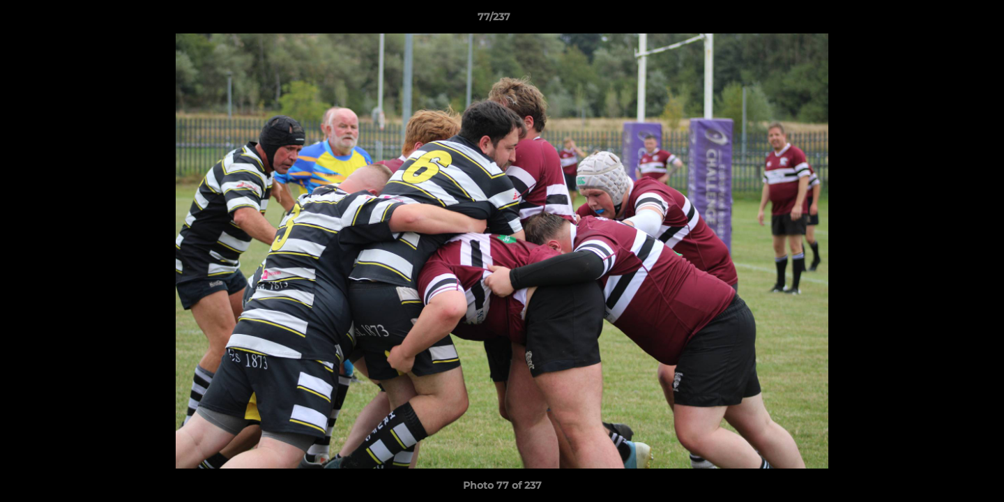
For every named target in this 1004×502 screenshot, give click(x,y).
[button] (945, 20)
